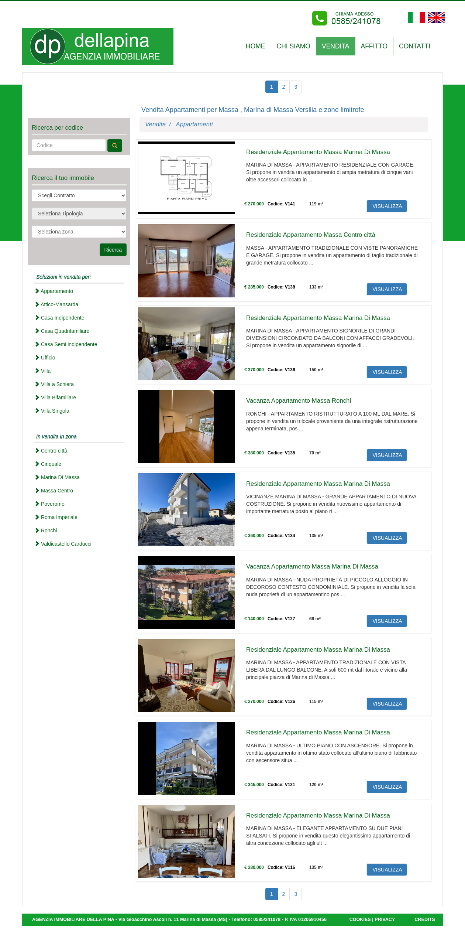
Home (255, 46)
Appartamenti (194, 124)
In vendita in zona (56, 437)
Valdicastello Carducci (63, 544)
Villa (42, 371)
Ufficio (44, 358)
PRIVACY (385, 919)
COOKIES (360, 919)
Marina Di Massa (57, 477)
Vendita (155, 124)
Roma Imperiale (56, 517)
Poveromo (49, 504)
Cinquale (47, 464)
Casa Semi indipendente (65, 344)
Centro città (50, 451)
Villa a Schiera (54, 384)
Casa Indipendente (59, 318)
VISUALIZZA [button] (386, 206)
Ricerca (113, 250)
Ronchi (45, 530)
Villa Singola (51, 411)
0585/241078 (266, 919)
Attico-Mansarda (56, 304)
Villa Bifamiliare (55, 397)
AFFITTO (374, 46)
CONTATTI (414, 46)
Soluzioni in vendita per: (63, 277)
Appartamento (53, 291)
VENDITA (335, 46)
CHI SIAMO (293, 46)
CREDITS (424, 919)
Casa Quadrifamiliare (61, 331)
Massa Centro (53, 491)
